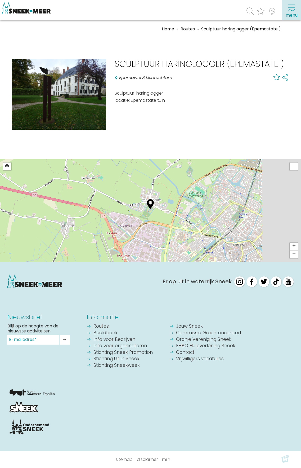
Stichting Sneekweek (116, 365)
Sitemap (124, 459)
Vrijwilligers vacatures (200, 359)
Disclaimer (147, 459)
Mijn (166, 459)
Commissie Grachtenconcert (209, 333)
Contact (185, 352)
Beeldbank (105, 333)
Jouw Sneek (189, 326)
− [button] (294, 254)
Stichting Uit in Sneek (116, 359)
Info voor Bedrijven (114, 339)
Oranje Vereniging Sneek (203, 339)
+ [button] (294, 247)
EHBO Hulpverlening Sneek (205, 346)
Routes (101, 326)
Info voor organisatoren (120, 346)
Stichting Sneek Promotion (123, 352)
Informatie (103, 317)
